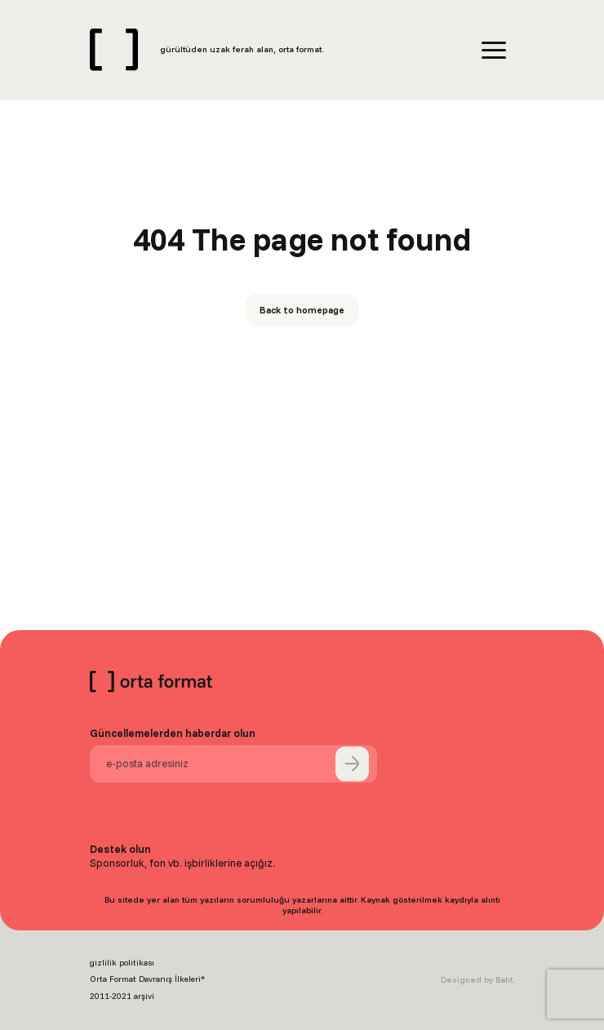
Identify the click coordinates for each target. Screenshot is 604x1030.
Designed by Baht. (477, 980)
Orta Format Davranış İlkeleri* (147, 979)
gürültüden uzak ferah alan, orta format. (241, 49)
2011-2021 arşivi (122, 996)
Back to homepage (302, 310)
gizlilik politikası (122, 962)
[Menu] (493, 50)
